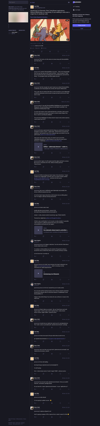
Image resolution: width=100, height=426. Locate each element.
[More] (66, 52)
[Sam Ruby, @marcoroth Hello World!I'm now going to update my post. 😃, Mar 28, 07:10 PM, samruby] (50, 398)
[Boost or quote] (42, 51)
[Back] (48, 2)
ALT (67, 39)
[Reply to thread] (35, 63)
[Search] (18, 2)
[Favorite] (50, 51)
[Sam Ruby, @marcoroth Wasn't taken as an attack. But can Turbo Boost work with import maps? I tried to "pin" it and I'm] (50, 310)
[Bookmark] (58, 51)
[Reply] (33, 51)
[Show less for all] (69, 2)
